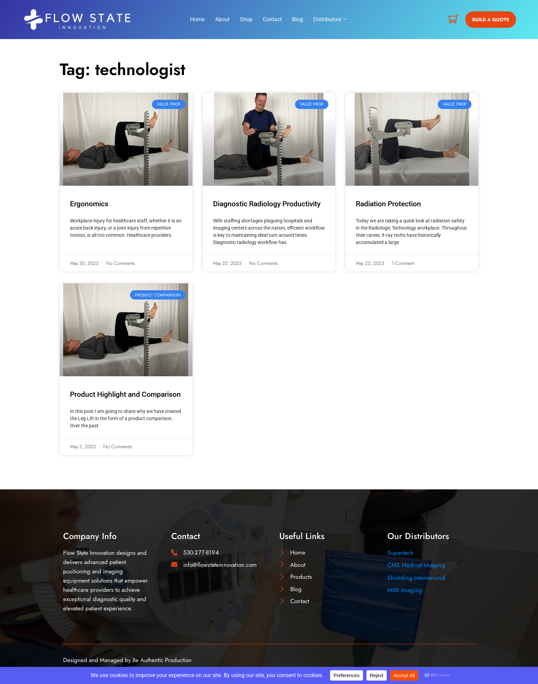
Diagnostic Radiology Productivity (266, 204)
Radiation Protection (388, 204)
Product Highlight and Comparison (125, 394)
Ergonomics (89, 204)
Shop (246, 19)
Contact (272, 19)
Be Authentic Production (161, 660)
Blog (297, 19)
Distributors (330, 19)
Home (197, 19)
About (222, 19)
